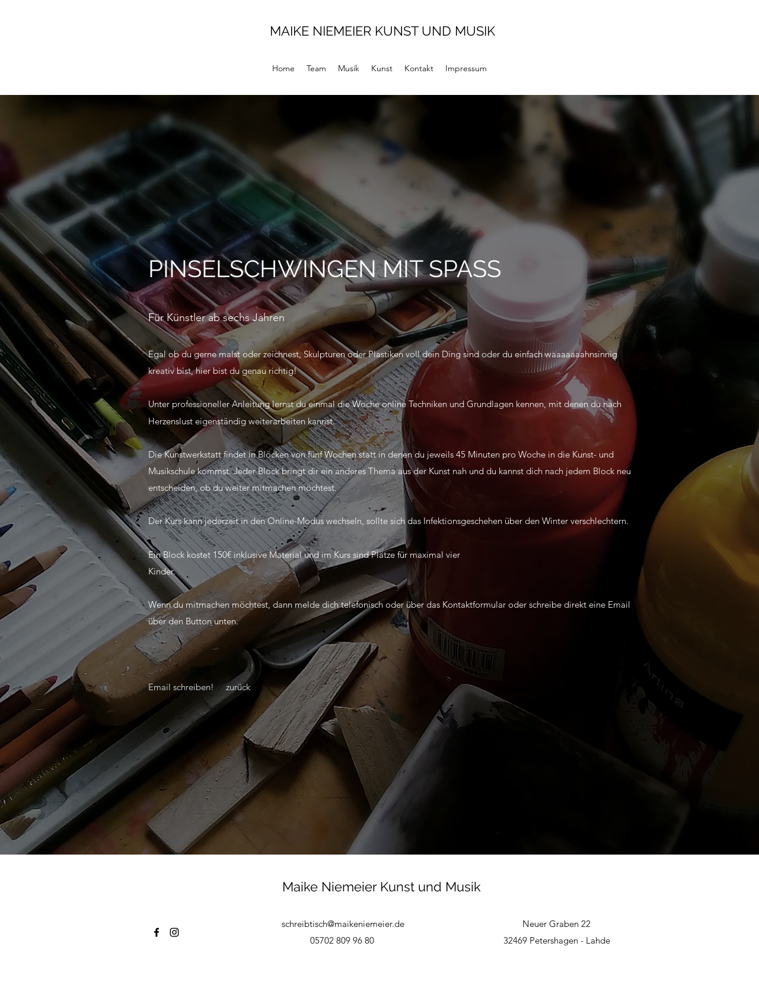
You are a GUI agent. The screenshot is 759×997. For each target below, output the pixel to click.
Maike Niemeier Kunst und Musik (381, 886)
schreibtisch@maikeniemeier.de (343, 923)
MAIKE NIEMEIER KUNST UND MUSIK (382, 31)
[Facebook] (156, 932)
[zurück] (238, 687)
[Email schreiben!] (181, 687)
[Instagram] (174, 932)
